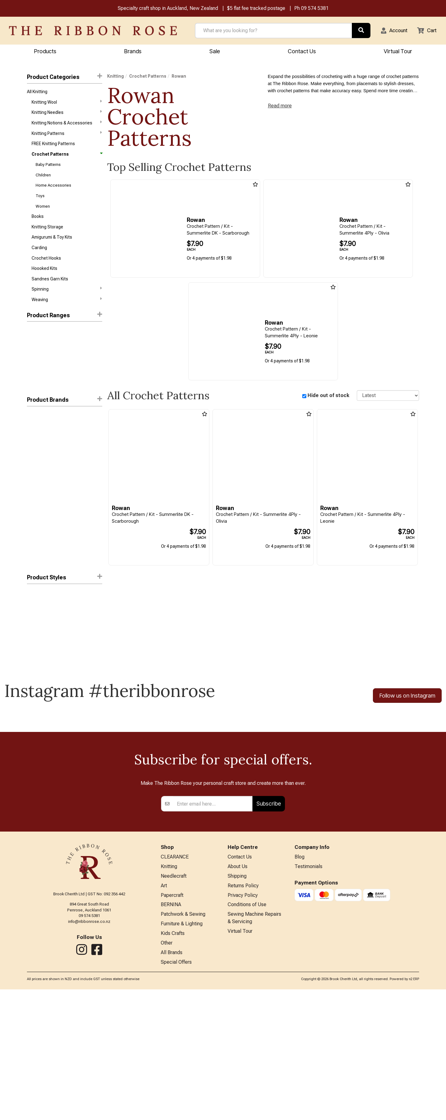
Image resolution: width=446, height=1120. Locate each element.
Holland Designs (43, 507)
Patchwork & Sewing (183, 1041)
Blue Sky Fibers (41, 497)
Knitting (115, 77)
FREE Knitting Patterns (53, 148)
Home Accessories (53, 192)
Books (38, 225)
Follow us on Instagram (407, 710)
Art (164, 1011)
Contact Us (302, 52)
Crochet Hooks (46, 269)
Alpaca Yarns (40, 485)
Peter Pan (36, 540)
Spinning (67, 302)
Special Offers (176, 1092)
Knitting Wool (67, 103)
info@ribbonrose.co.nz (89, 1044)
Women (43, 214)
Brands (133, 52)
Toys (40, 203)
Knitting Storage (47, 236)
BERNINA (171, 1031)
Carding (39, 258)
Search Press (40, 552)
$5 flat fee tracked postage (256, 9)
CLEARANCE (175, 981)
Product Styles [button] (64, 591)
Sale (214, 52)
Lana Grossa (39, 519)
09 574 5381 (315, 9)
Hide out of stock (328, 396)
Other (167, 1072)
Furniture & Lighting (182, 1052)
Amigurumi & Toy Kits (52, 247)
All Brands (171, 1082)
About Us (237, 991)
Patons (34, 474)
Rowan (34, 441)
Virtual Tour (240, 1060)
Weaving (67, 313)
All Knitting (37, 92)
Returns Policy (243, 1011)
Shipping (237, 1001)
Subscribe (268, 926)
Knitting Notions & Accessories (67, 125)
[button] (390, 31)
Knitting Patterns (67, 137)
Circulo (34, 463)
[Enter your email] (213, 927)
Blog (299, 981)
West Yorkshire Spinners (51, 452)
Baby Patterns (48, 170)
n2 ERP (414, 1109)
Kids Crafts (173, 1062)
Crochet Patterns (67, 159)
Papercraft (172, 1021)
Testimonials (308, 991)
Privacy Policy (243, 1021)
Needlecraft (173, 1001)
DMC (32, 430)
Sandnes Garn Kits (50, 291)
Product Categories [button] (64, 77)
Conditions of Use (247, 1031)
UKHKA (33, 563)
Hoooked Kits (44, 280)
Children (43, 181)
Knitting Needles (67, 115)
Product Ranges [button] (64, 329)
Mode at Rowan (42, 530)
